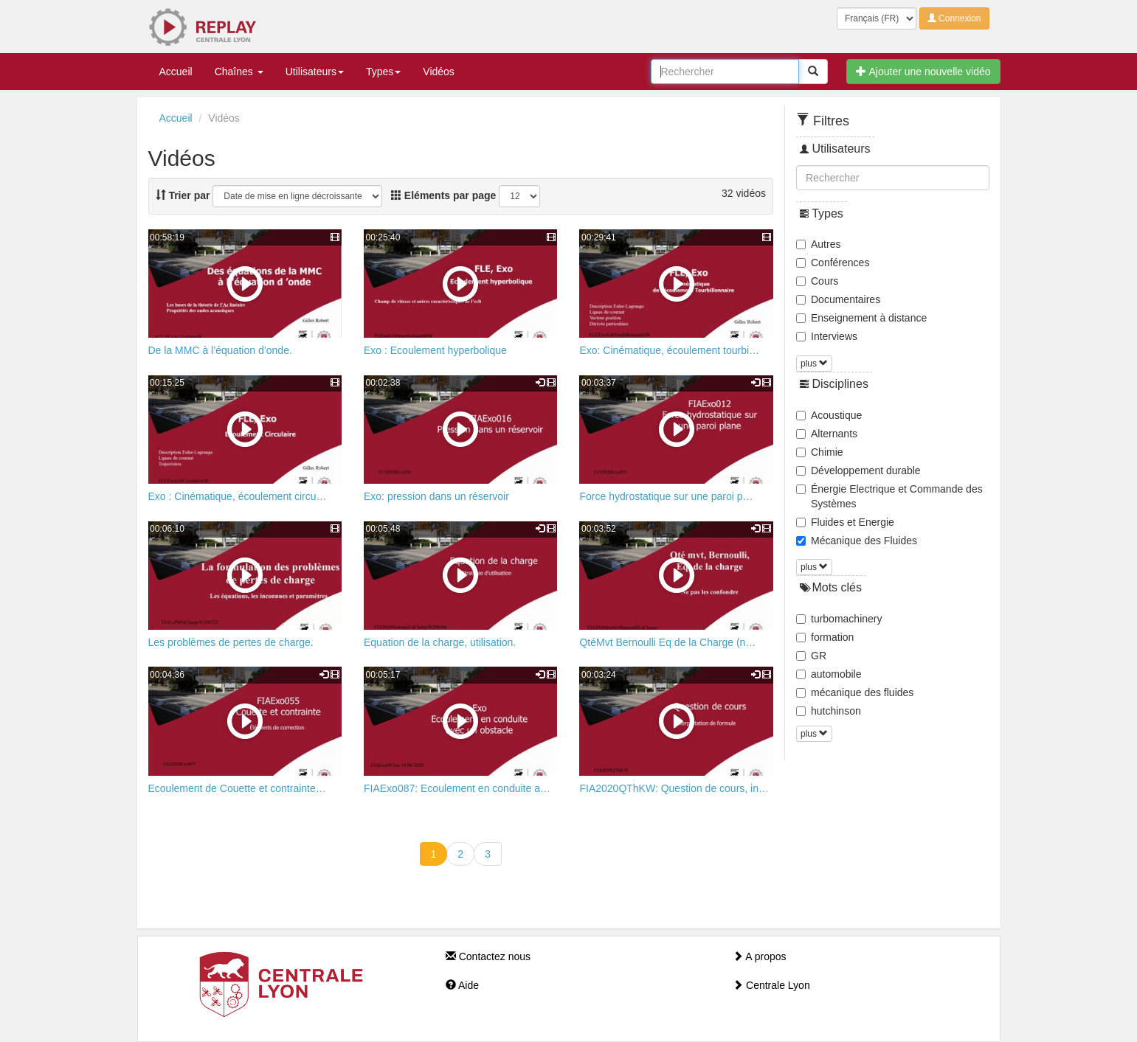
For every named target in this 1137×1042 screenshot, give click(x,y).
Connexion (954, 18)
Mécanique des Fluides (856, 540)
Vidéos (439, 71)
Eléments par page (443, 195)
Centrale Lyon (771, 985)
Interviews (826, 336)
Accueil (176, 71)
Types (383, 71)
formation (825, 637)
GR (811, 655)
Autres (818, 244)
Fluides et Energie (845, 522)
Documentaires (838, 299)
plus (814, 363)
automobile (829, 674)
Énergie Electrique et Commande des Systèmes (889, 496)
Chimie (819, 452)
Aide (462, 985)
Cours (817, 281)
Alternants (826, 434)
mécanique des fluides (854, 692)
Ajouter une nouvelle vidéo (923, 71)
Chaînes (239, 71)
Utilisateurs (315, 71)
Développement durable (858, 470)
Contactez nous (488, 956)
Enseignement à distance (861, 318)
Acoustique (829, 415)
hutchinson (828, 711)
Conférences (832, 262)
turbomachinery (839, 619)
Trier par (183, 195)
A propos (759, 956)
